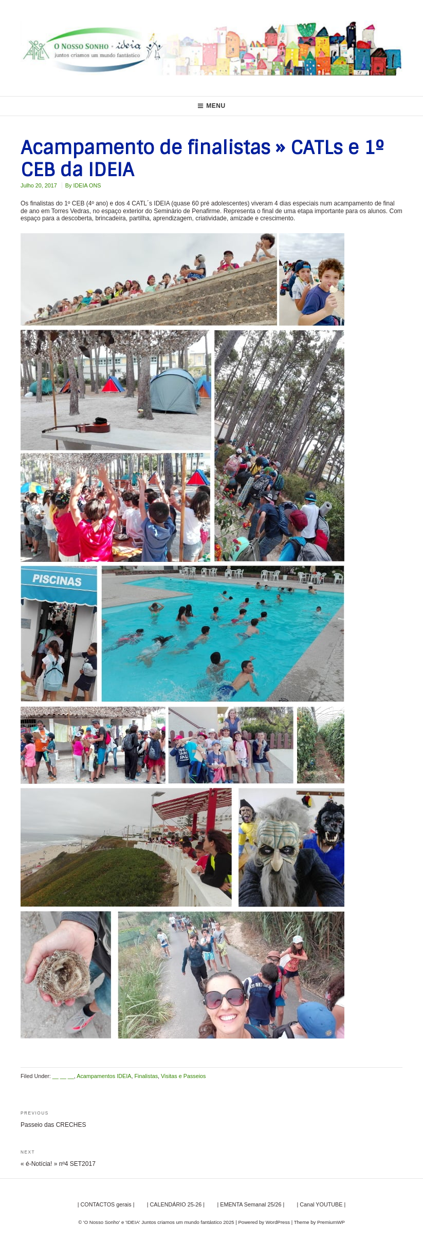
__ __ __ (63, 1076)
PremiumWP (331, 1222)
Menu (211, 105)
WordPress (278, 1222)
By (83, 185)
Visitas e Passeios (183, 1076)
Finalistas (146, 1076)
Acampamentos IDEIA (104, 1076)
